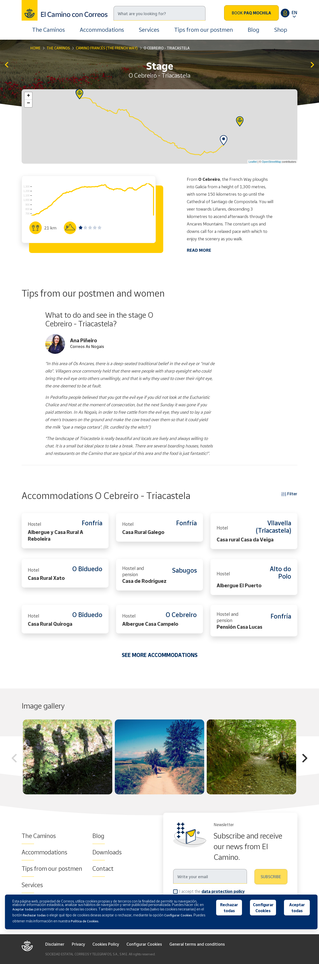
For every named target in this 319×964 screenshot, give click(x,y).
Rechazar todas (229, 907)
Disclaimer (54, 944)
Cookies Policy (105, 944)
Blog (253, 29)
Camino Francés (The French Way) (107, 48)
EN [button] (294, 12)
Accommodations (102, 29)
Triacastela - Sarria (312, 65)
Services (149, 29)
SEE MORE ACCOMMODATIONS (160, 655)
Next (304, 759)
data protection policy (223, 891)
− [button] (28, 103)
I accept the (212, 891)
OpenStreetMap (271, 161)
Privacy (78, 944)
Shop (280, 29)
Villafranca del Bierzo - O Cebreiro (6, 65)
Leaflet (253, 161)
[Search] (159, 13)
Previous (14, 759)
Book (251, 12)
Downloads (107, 852)
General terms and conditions (197, 944)
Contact (103, 868)
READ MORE (199, 250)
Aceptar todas (297, 907)
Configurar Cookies (144, 944)
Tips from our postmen (203, 29)
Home (35, 48)
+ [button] (28, 96)
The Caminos (48, 29)
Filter (289, 493)
